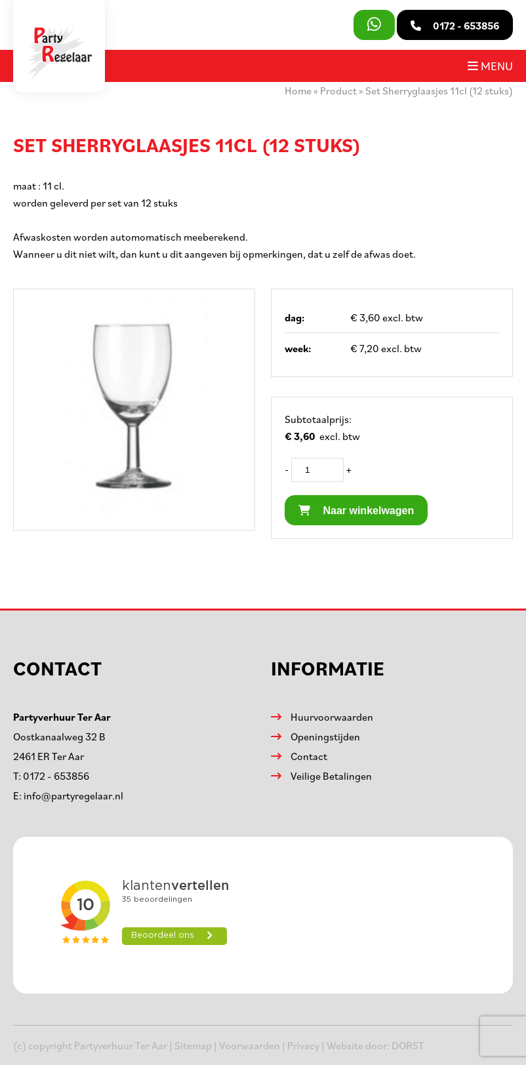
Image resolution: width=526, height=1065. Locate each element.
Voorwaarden (249, 1045)
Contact (309, 756)
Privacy (303, 1045)
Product (338, 90)
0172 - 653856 (56, 775)
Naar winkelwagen (356, 510)
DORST (408, 1045)
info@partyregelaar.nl (73, 795)
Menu (490, 65)
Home (298, 90)
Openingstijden (325, 736)
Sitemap (193, 1045)
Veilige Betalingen (331, 775)
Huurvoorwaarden (332, 716)
